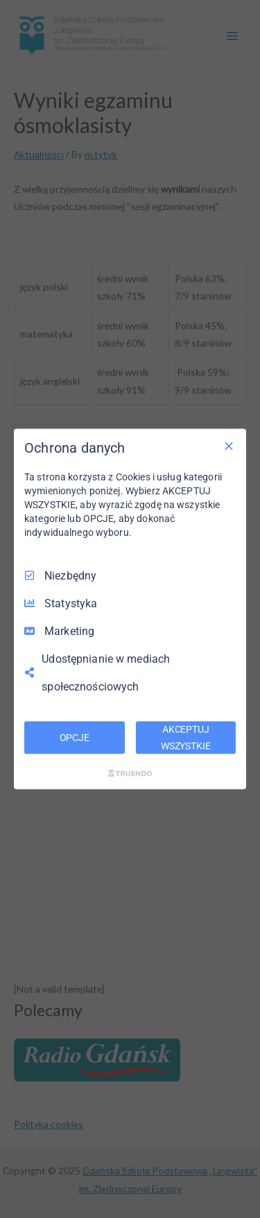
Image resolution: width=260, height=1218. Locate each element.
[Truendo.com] (130, 773)
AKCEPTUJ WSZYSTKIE (186, 737)
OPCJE (74, 736)
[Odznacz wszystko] (228, 445)
